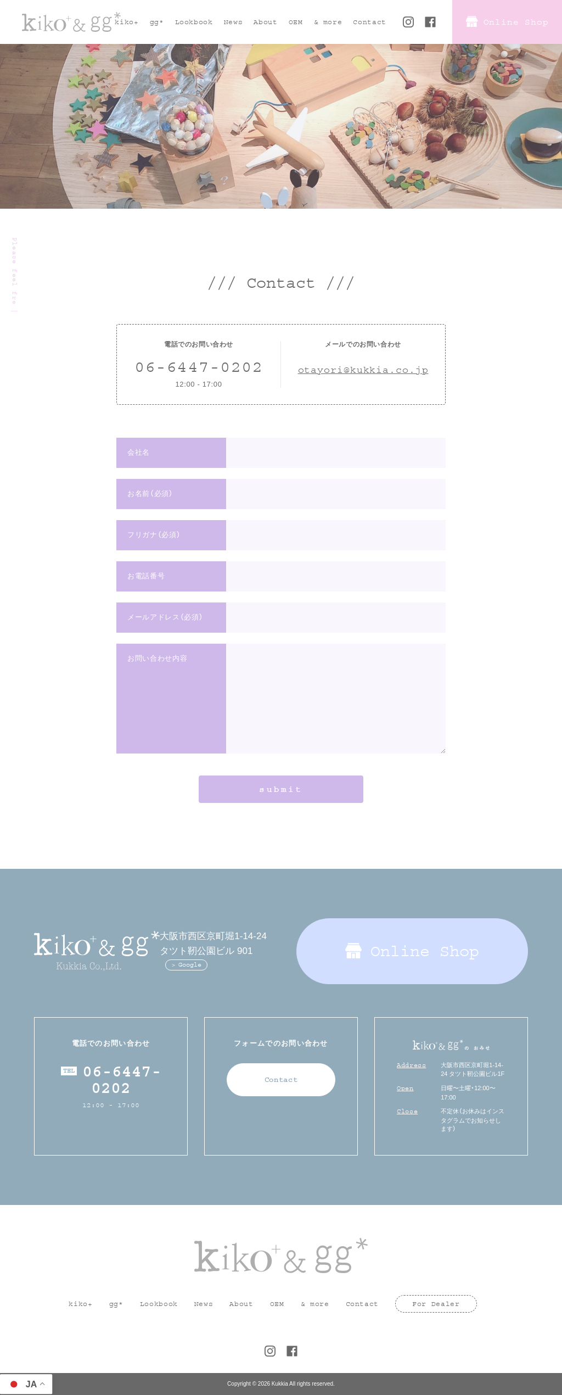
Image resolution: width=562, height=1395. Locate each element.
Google (189, 964)
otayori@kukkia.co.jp (363, 370)
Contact (281, 1079)
